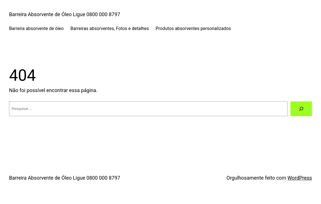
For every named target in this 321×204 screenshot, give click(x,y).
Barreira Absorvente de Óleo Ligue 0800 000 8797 (64, 14)
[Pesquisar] (301, 108)
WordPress (299, 178)
